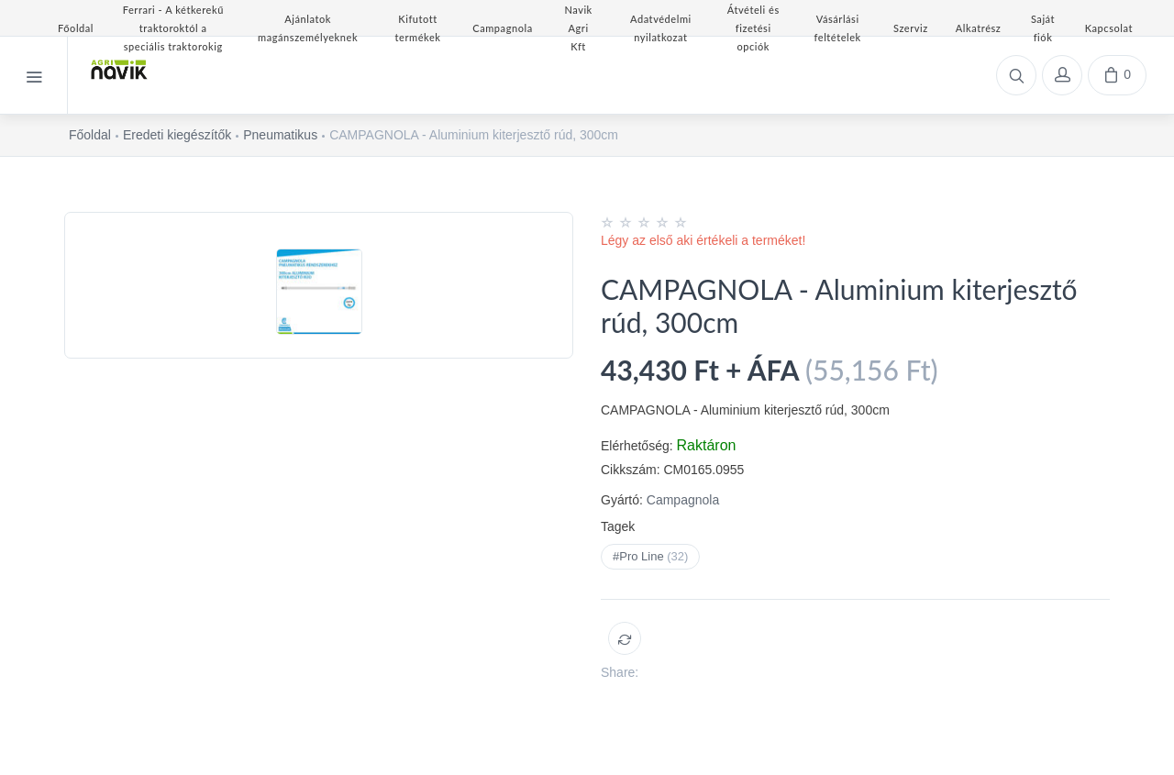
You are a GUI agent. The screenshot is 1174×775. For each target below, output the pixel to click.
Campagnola (683, 500)
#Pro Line (650, 556)
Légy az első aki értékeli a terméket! (703, 240)
